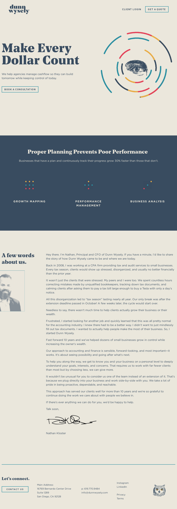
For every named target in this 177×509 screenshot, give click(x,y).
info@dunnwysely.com (94, 492)
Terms (120, 498)
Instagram (123, 483)
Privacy (121, 494)
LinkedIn (122, 486)
